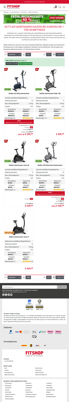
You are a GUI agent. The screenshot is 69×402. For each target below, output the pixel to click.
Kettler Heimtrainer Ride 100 (50, 88)
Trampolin (49, 380)
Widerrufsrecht (39, 367)
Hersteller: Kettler (12, 58)
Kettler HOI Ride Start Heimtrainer (50, 160)
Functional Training (31, 389)
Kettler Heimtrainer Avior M (19, 160)
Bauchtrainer (49, 389)
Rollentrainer (29, 387)
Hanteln (7, 385)
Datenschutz (38, 363)
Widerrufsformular (9, 369)
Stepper (48, 387)
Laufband (49, 378)
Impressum (38, 365)
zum (8, 356)
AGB (5, 363)
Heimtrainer (24, 12)
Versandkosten (8, 367)
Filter (28, 49)
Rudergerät (8, 380)
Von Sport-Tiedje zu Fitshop (12, 308)
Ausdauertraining (14, 12)
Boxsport (28, 385)
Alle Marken (8, 397)
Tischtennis (8, 382)
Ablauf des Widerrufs (41, 369)
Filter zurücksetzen (25, 58)
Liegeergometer (50, 385)
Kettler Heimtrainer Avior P (19, 231)
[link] (3, 290)
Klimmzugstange (30, 391)
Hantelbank (29, 382)
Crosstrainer (8, 378)
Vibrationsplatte (9, 393)
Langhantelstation (10, 389)
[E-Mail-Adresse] (29, 281)
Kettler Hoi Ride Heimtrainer (19, 88)
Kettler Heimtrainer (33, 12)
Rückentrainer (9, 391)
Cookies (6, 365)
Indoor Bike (49, 382)
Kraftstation (29, 380)
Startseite (6, 12)
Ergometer (28, 378)
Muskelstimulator (51, 391)
